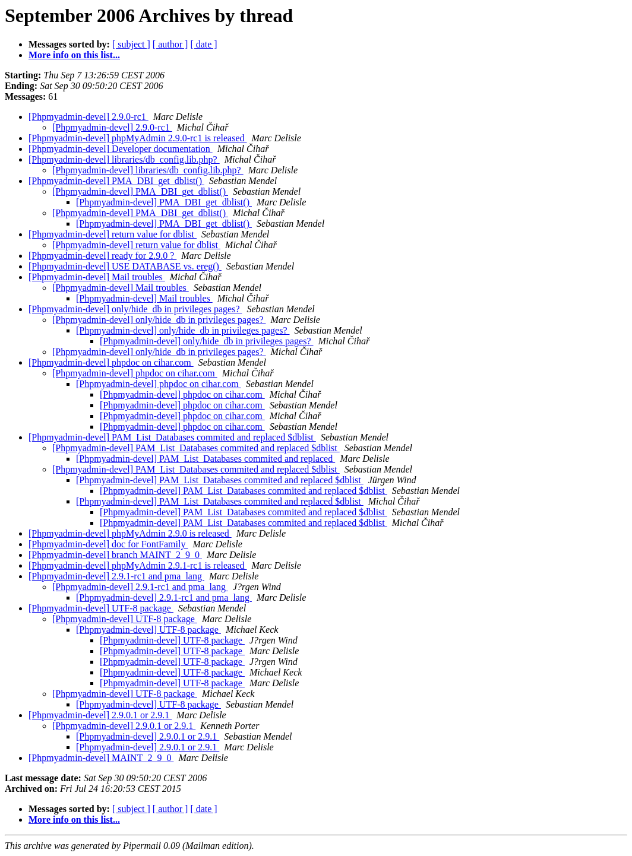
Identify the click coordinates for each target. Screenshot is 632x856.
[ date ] (203, 44)
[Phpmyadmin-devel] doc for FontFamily (108, 544)
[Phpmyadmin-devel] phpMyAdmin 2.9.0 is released (130, 533)
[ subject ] (131, 44)
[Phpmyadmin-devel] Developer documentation (121, 149)
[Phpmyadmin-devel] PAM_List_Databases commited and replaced (205, 459)
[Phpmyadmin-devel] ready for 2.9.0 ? (102, 256)
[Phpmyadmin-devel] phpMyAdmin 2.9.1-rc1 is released (138, 565)
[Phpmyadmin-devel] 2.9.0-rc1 (88, 117)
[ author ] (170, 44)
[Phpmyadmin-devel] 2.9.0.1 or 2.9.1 (100, 715)
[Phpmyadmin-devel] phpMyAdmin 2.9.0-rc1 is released (138, 138)
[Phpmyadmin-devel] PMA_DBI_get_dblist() (116, 181)
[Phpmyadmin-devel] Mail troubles (97, 277)
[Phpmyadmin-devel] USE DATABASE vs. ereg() (125, 266)
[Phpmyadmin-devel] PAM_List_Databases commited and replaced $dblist (172, 437)
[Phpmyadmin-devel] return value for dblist (113, 234)
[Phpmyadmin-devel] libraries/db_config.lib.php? (124, 159)
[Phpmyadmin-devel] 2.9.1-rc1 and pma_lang (116, 576)
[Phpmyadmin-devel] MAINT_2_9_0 (101, 758)
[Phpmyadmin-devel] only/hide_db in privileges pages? (135, 309)
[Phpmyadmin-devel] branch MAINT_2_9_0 (115, 555)
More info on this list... (74, 55)
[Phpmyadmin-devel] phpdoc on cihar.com (111, 362)
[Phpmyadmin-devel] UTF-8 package (101, 608)
